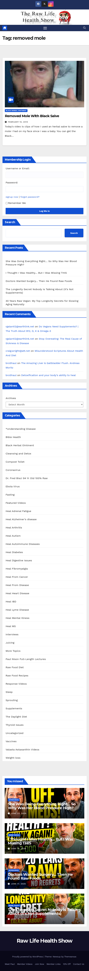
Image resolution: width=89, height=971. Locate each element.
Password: (12, 182)
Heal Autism (13, 535)
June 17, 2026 (18, 884)
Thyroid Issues (15, 724)
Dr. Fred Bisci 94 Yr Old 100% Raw (27, 478)
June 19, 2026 (18, 849)
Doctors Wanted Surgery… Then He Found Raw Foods (39, 281)
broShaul (11, 363)
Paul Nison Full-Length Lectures (26, 659)
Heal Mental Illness (17, 618)
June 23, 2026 (18, 813)
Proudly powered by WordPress (28, 956)
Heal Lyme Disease (17, 609)
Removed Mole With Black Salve (32, 116)
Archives (11, 398)
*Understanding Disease (21, 428)
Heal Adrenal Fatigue (18, 511)
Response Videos (16, 683)
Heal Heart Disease (17, 593)
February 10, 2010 (18, 122)
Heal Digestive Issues (19, 560)
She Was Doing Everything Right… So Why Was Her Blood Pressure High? (42, 806)
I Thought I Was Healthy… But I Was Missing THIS (36, 272)
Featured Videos (16, 502)
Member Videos (24, 964)
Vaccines (11, 741)
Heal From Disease (17, 585)
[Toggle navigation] (45, 28)
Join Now (39, 964)
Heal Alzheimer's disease (21, 519)
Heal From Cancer (17, 576)
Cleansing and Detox (18, 453)
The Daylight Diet (16, 716)
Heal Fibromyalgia (17, 568)
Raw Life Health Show (45, 17)
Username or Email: (18, 168)
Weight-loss (13, 757)
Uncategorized (14, 733)
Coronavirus (13, 470)
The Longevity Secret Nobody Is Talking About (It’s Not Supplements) (44, 911)
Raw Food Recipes (17, 675)
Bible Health (13, 437)
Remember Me (16, 203)
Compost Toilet (15, 461)
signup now (12, 197)
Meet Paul (10, 964)
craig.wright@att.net (18, 350)
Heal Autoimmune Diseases (23, 544)
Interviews (12, 634)
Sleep (9, 692)
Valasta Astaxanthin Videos (22, 749)
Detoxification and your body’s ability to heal (48, 375)
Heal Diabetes (14, 552)
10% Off (67, 964)
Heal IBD (11, 601)
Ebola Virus (13, 486)
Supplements (14, 708)
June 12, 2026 (18, 919)
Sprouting (12, 700)
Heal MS (11, 626)
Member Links (54, 964)
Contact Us (78, 964)
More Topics (13, 650)
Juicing (10, 642)
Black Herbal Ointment (16, 110)
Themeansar (70, 956)
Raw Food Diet (15, 667)
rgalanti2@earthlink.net (20, 326)
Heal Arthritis (14, 527)
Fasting (10, 494)
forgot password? (30, 197)
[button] (84, 27)
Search (10, 222)
